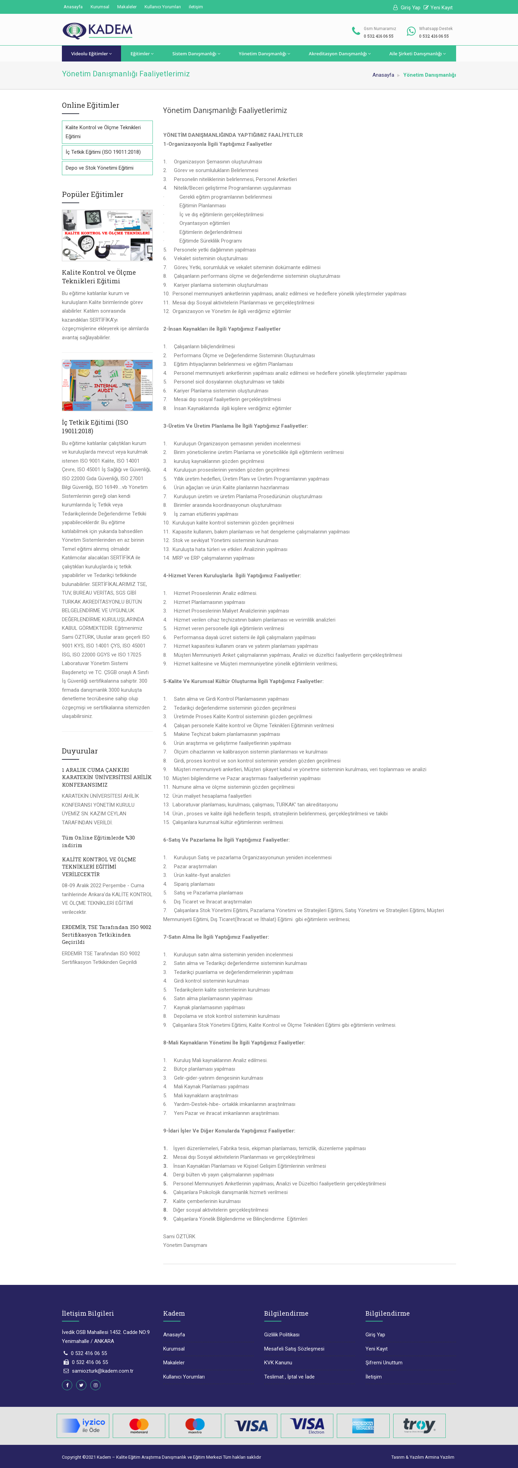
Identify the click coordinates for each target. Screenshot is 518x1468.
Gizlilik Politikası (281, 1335)
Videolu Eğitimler (91, 53)
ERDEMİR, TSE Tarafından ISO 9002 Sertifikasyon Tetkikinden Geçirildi (106, 934)
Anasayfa (73, 6)
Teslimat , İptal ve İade (289, 1377)
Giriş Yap (406, 7)
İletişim (374, 1377)
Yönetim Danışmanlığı (264, 53)
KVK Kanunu (278, 1363)
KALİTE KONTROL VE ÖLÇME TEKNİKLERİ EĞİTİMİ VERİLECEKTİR (99, 867)
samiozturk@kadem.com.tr (102, 1371)
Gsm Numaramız (380, 28)
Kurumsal (100, 6)
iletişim (196, 6)
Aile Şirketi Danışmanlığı (417, 53)
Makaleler (127, 6)
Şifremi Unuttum (384, 1363)
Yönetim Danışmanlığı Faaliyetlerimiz (225, 110)
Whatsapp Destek (436, 28)
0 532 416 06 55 (89, 1353)
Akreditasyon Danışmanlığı (340, 53)
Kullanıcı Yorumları (163, 6)
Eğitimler (142, 53)
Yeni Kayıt (438, 7)
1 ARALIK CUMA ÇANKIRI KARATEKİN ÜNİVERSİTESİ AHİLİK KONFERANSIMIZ (107, 777)
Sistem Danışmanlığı (196, 53)
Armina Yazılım (439, 1457)
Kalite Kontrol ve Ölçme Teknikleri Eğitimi (99, 276)
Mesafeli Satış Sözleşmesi (294, 1349)
